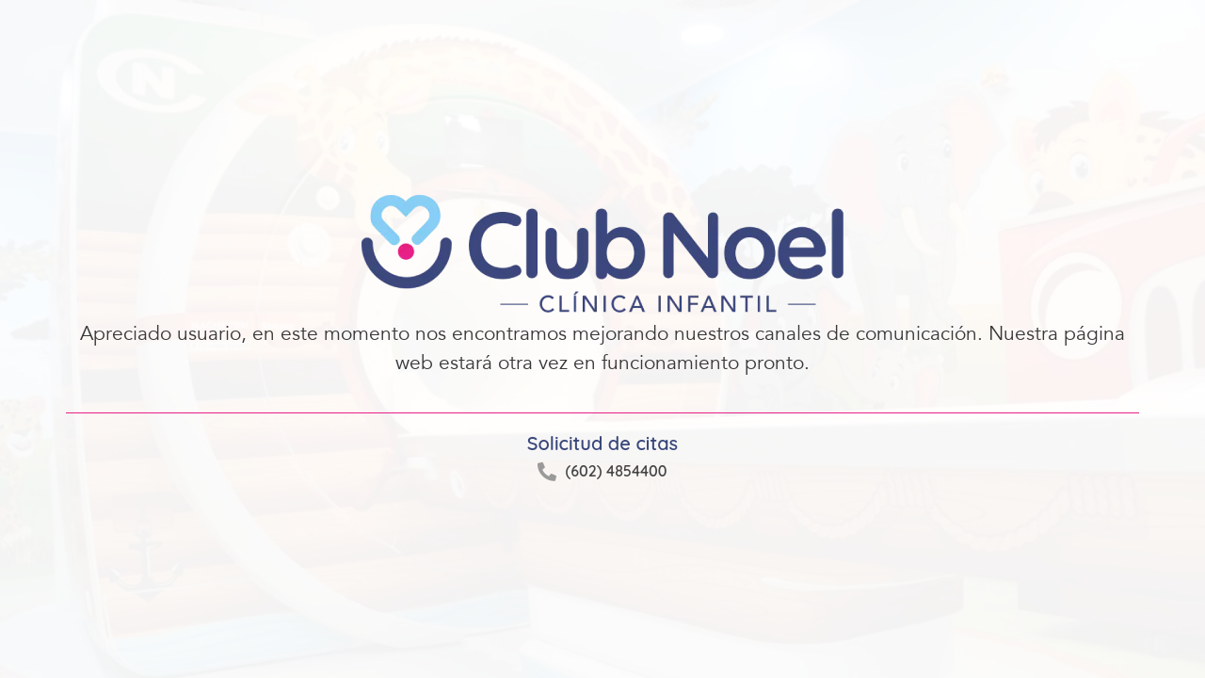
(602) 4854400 (616, 470)
